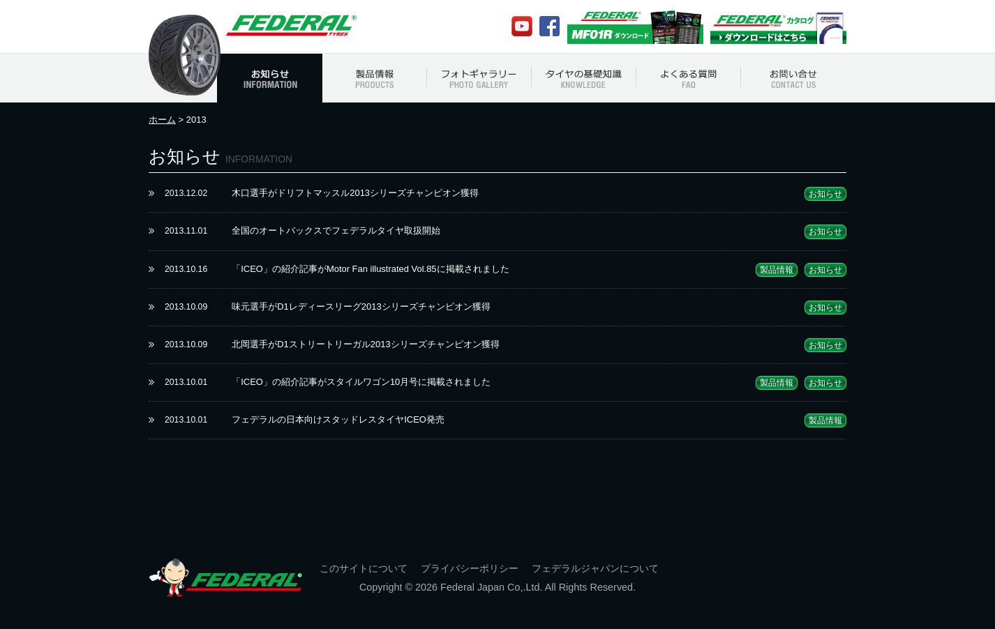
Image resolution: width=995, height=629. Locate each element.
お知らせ (269, 78)
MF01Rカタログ (635, 26)
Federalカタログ (778, 26)
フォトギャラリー (479, 78)
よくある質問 (688, 78)
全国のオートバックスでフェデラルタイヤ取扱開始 (336, 230)
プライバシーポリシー (469, 568)
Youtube (521, 26)
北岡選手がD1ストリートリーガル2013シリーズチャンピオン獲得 (365, 344)
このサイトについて (363, 568)
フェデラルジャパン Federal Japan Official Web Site (290, 25)
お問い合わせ (793, 78)
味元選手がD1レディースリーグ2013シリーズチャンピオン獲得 (361, 306)
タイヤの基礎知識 (584, 78)
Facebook (549, 26)
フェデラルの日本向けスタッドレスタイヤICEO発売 (338, 419)
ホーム (162, 119)
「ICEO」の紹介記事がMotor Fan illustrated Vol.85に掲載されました (370, 269)
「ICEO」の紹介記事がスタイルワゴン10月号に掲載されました (361, 382)
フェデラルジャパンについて (595, 568)
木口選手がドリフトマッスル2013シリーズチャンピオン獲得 (355, 193)
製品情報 (374, 78)
